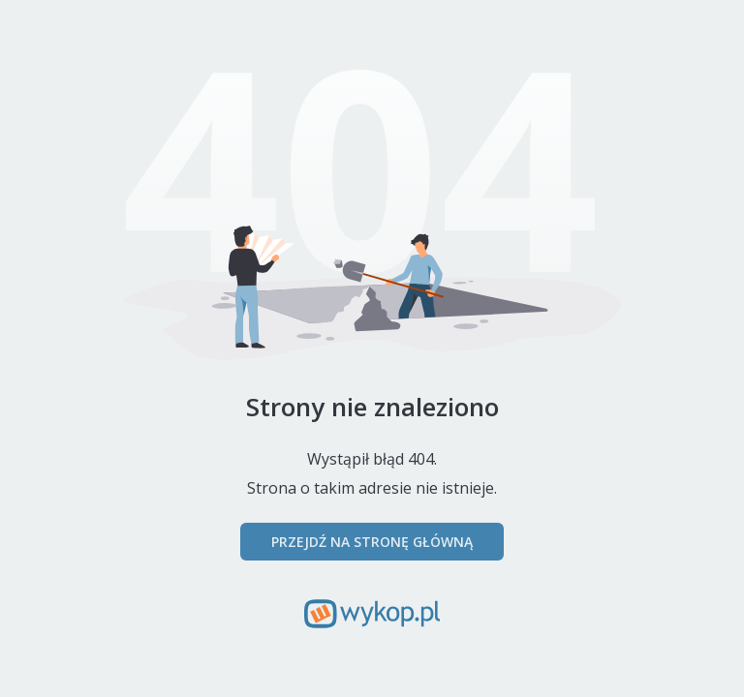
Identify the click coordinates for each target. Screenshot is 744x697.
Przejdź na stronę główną (372, 541)
